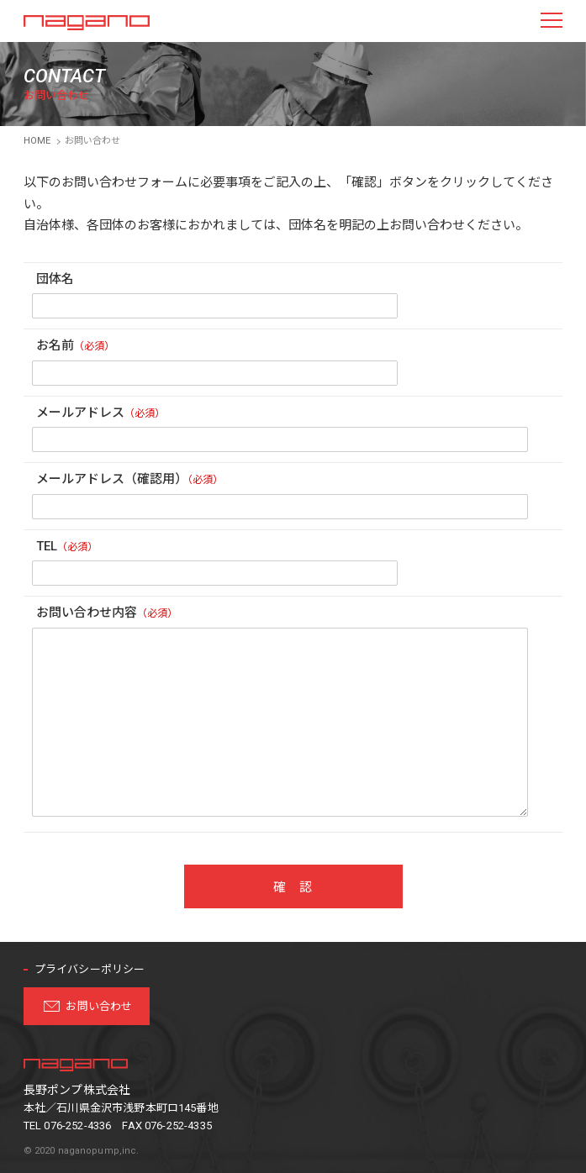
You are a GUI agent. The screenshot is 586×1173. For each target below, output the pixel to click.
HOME (37, 140)
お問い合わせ (99, 1006)
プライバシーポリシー (89, 969)
